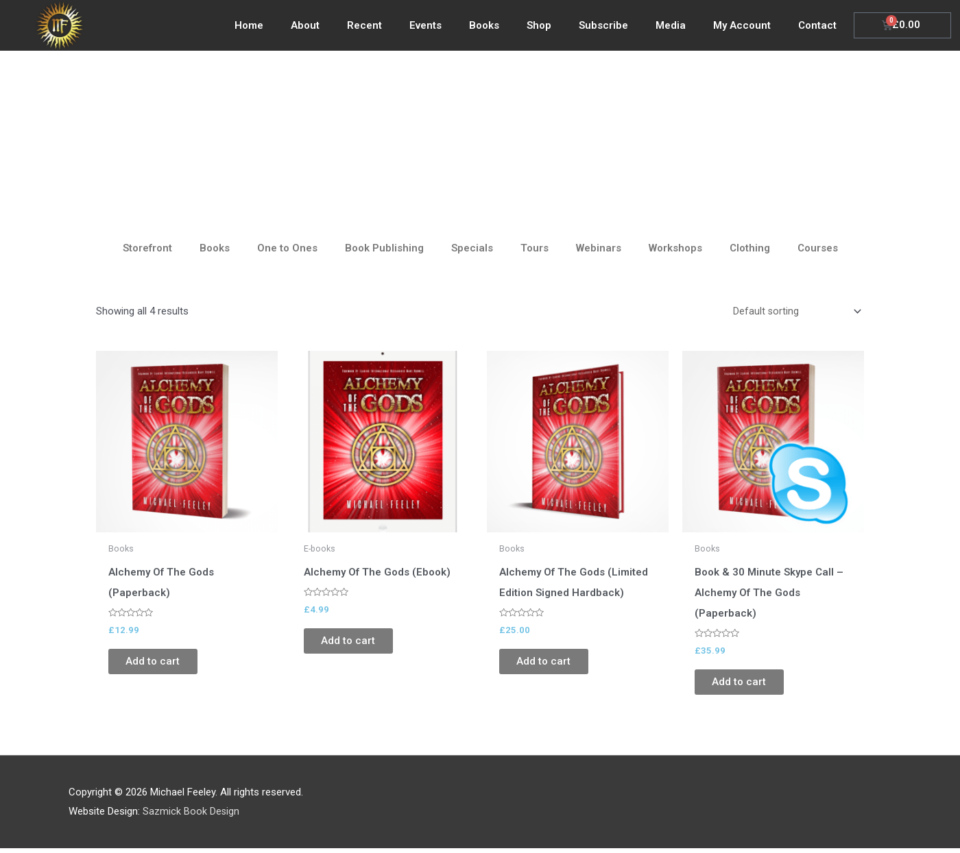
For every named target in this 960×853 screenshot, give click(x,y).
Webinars (598, 248)
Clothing (750, 248)
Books (484, 25)
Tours (534, 248)
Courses (817, 248)
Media (671, 25)
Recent (364, 25)
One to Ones (287, 248)
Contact (817, 25)
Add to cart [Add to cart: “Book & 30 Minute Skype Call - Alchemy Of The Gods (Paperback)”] (749, 685)
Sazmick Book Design (191, 815)
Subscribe (603, 25)
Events (425, 25)
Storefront (147, 248)
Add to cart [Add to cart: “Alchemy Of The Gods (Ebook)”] (358, 644)
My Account (742, 25)
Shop (539, 25)
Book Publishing (384, 248)
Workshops (675, 248)
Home (249, 25)
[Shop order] (794, 312)
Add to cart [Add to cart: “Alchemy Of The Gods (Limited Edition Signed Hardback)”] (554, 664)
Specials (472, 248)
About (305, 25)
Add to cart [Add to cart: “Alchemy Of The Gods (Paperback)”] (163, 664)
